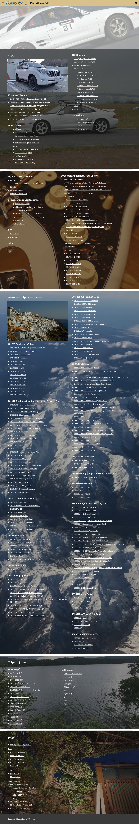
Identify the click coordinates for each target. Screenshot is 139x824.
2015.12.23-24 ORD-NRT (19, 492)
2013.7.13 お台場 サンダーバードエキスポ (25, 690)
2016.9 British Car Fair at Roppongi (90, 126)
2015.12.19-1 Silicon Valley (20, 449)
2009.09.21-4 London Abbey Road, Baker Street (92, 384)
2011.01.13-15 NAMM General (77, 200)
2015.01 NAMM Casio (74, 237)
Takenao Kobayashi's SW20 (87, 86)
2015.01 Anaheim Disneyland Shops (24, 529)
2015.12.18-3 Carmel (18, 445)
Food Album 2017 (17, 759)
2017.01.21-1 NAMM (73, 274)
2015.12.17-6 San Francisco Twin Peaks (25, 428)
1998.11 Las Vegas (81, 618)
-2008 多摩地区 (16, 720)
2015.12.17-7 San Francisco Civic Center (25, 432)
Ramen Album (15, 766)
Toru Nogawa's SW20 (85, 82)
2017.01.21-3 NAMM (73, 280)
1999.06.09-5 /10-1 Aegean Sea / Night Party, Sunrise (94, 551)
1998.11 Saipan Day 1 (82, 598)
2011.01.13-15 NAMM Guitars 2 (77, 213)
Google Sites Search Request (21, 808)
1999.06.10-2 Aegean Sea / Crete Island (89, 554)
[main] (37, 55)
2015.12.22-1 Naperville (19, 482)
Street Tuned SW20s (82, 65)
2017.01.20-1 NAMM (73, 264)
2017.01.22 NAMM (73, 284)
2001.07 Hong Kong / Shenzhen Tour (88, 477)
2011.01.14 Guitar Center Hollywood (88, 334)
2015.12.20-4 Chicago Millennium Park (25, 465)
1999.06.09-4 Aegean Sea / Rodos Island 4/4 (91, 548)
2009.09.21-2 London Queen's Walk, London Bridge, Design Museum (101, 377)
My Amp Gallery (16, 190)
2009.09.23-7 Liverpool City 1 (85, 437)
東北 (65, 697)
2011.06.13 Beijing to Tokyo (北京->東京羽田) (27, 616)
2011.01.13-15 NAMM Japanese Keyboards (81, 220)
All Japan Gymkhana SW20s (85, 59)
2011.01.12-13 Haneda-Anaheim (86, 301)
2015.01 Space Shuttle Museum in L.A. (25, 506)
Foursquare (17, 798)
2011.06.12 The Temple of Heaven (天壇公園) (27, 606)
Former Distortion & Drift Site (24, 788)
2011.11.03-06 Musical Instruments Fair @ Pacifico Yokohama (88, 223)
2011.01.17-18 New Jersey (83, 351)
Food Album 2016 (17, 756)
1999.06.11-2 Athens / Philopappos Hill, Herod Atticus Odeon (98, 568)
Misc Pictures (18, 221)
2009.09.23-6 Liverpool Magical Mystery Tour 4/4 (93, 434)
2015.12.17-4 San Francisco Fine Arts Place (27, 422)
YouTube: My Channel (21, 791)
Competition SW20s (85, 72)
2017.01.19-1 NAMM (73, 254)
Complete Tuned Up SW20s (85, 62)
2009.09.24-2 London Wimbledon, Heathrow (91, 447)
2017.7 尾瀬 (68, 680)
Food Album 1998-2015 (19, 752)
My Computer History (21, 204)
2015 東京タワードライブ (20, 687)
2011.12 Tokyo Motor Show (87, 129)
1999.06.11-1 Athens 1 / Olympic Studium (90, 564)
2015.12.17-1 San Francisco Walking (24, 412)
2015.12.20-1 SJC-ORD (18, 455)
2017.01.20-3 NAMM (73, 270)
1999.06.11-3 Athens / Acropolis (86, 571)
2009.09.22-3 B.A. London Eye (85, 397)
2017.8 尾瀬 (68, 677)
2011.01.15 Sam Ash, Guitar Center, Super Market (93, 341)
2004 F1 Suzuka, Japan (23, 156)
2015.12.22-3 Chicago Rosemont (22, 489)
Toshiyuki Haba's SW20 (86, 89)
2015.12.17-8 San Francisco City (22, 435)
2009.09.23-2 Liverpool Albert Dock (88, 420)
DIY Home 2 (14, 237)
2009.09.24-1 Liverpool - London (87, 444)
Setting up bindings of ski (20, 745)
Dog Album (14, 774)
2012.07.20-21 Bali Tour (19, 569)
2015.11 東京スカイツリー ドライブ (23, 683)
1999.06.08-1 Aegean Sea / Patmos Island (90, 524)
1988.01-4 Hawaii (81, 648)
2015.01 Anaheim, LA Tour (20, 502)
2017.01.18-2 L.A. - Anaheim (20, 355)
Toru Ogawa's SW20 (84, 79)
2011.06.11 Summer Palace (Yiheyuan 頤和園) (27, 589)
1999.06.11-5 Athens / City (84, 578)
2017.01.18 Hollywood (18, 358)
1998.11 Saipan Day (81, 605)
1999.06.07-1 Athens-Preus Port (86, 514)
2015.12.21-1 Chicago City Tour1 (22, 476)
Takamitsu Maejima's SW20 (87, 96)
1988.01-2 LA (79, 641)
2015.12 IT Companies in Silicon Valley (25, 452)
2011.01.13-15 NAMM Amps (76, 203)
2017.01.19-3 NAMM (73, 260)
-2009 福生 (14, 713)
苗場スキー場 (77, 674)
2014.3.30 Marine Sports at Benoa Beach (25, 553)
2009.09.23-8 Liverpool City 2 (86, 441)
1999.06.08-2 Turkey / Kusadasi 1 (87, 527)
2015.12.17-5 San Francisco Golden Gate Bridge (28, 425)
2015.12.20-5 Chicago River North (23, 469)
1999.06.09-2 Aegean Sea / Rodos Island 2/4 (91, 541)
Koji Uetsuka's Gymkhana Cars (27, 143)
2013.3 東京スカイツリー (19, 697)
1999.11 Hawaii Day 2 (82, 490)
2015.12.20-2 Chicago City (20, 459)
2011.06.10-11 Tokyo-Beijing (21, 579)
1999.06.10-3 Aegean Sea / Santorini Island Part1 (93, 558)
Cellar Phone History (21, 210)
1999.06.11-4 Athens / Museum (86, 574)
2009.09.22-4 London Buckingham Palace (90, 401)
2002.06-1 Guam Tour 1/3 (84, 460)
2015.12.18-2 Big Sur (18, 442)
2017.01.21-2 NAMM (73, 277)
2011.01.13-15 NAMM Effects (76, 207)
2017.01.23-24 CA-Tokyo (19, 395)
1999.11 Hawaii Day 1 (82, 487)
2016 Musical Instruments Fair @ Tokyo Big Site (83, 244)
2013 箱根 (67, 684)
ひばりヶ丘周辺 (16, 673)
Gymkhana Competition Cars (26, 136)
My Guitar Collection (18, 180)
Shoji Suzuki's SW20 (85, 92)
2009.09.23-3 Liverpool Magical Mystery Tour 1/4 (93, 424)
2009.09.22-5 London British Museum (89, 404)
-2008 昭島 (14, 717)
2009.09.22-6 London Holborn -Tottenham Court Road (95, 408)
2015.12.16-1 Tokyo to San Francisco (24, 405)
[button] (2, 3)
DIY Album (14, 234)
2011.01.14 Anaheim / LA (83, 328)
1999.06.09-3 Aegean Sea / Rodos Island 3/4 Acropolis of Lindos (99, 544)
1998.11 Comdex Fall (82, 625)
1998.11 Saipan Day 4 (82, 608)
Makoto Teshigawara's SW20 (88, 99)
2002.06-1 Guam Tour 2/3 (84, 464)
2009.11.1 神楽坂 (16, 707)
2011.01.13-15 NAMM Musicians (78, 217)
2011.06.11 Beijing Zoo (18, 583)
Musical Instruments (18, 194)
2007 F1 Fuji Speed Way (24, 159)
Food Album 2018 (17, 762)
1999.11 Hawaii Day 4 (82, 497)
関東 (65, 694)
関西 (65, 704)
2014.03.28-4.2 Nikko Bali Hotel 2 (23, 546)
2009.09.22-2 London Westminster (88, 394)
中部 (65, 701)
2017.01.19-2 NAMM (73, 257)
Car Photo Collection (85, 119)
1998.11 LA (78, 628)
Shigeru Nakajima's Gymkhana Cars (29, 139)
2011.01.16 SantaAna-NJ (83, 344)
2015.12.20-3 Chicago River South (23, 462)
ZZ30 (76, 109)
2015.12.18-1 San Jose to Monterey (23, 439)
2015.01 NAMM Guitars (75, 240)
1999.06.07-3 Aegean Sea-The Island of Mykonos (93, 521)
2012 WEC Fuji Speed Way (25, 163)
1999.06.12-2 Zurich (82, 585)
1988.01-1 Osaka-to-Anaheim (85, 638)
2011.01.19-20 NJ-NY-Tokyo (85, 358)
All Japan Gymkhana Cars (25, 132)
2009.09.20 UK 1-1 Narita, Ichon (86, 368)
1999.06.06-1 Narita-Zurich (85, 507)
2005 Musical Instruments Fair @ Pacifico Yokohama (85, 183)
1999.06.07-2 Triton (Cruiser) (85, 517)
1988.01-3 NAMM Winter (73, 180)
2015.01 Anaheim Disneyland (21, 519)
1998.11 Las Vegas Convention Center (88, 621)
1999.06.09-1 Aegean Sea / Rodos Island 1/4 (90, 538)
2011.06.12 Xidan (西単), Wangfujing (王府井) (27, 609)
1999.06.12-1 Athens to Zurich (85, 581)
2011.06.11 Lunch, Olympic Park (22, 586)
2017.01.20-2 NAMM (73, 267)
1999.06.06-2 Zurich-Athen (85, 511)
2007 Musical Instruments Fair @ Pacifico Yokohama (85, 186)
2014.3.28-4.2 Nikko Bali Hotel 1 (22, 543)
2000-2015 (14, 680)
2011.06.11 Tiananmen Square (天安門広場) (26, 593)
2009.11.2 (14, 703)
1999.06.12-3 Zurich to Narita (85, 588)
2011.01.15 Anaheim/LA (83, 338)
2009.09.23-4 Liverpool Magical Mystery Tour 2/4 (93, 427)
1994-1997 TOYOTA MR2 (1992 (22, 109)
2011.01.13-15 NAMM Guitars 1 (77, 210)
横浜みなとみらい (70, 687)
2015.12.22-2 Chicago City (20, 486)
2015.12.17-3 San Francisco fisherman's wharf (28, 418)
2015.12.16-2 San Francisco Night (23, 408)
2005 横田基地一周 (17, 710)
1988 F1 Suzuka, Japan (23, 153)
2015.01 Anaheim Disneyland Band (23, 522)
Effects (13, 187)
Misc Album (15, 777)
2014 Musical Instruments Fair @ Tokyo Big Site (85, 227)
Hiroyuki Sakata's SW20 (86, 102)
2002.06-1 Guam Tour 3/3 (84, 467)
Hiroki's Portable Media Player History (28, 207)
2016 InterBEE (69, 247)
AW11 (76, 106)
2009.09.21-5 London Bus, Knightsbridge (90, 387)
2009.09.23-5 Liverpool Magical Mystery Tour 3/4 (93, 430)
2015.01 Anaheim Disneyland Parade (24, 526)
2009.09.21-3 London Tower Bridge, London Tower (94, 381)
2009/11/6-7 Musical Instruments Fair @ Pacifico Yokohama (87, 190)
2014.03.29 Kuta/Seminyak (20, 549)
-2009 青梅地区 (16, 724)
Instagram (17, 795)
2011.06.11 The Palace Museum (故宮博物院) (27, 596)
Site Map (13, 801)
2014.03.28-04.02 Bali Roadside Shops (25, 559)
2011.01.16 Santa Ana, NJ (83, 348)
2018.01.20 (68, 674)
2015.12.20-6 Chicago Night (21, 472)
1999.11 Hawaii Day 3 (82, 494)
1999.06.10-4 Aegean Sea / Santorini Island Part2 (93, 561)
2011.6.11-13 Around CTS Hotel (22, 612)
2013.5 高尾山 (15, 693)
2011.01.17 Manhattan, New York (86, 354)
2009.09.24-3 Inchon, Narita (85, 451)
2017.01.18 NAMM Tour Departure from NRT (27, 348)
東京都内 (18, 677)
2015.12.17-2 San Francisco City (22, 415)
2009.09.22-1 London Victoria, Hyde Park (90, 391)
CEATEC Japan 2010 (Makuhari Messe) (78, 193)
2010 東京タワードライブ (20, 700)
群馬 (65, 691)
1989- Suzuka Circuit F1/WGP (26, 149)
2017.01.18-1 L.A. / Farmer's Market (23, 351)
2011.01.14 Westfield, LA (83, 331)
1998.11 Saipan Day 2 (82, 601)
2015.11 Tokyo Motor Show (87, 123)
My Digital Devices (20, 224)
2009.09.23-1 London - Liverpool (87, 417)
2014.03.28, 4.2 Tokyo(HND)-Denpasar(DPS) (27, 539)
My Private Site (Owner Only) (21, 805)
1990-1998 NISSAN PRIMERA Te (22, 113)
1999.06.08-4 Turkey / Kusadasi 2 (87, 534)
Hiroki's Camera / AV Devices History (27, 214)
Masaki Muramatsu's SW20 (87, 76)
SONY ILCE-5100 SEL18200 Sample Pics (28, 217)
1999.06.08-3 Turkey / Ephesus (86, 531)
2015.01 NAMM (71, 233)
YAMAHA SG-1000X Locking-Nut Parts (28, 184)
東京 (21, 680)
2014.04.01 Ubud (16, 556)
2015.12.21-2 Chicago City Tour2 (23, 479)
